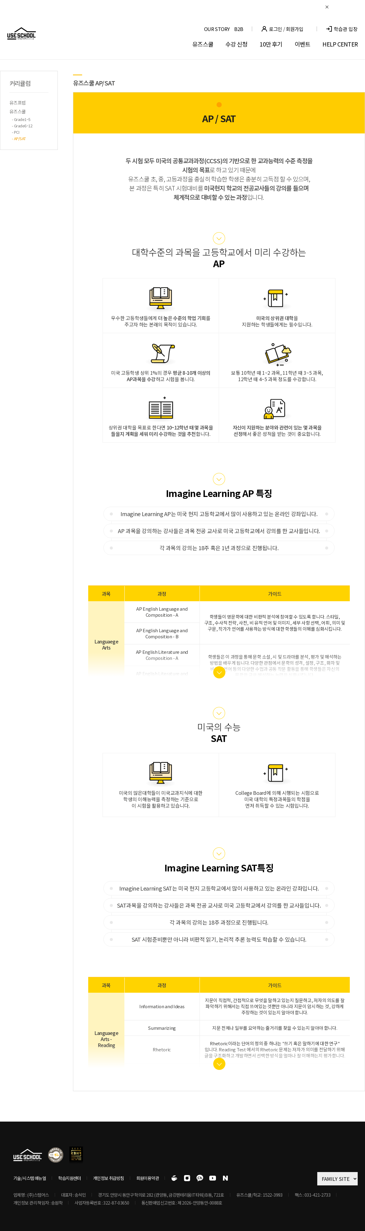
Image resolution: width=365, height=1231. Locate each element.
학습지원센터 (69, 1178)
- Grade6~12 (22, 126)
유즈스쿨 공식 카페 (174, 1178)
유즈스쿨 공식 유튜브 (212, 1178)
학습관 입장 (346, 29)
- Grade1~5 (21, 119)
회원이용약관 (147, 1178)
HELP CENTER (340, 44)
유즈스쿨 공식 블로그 (225, 1178)
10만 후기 (270, 44)
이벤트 (303, 44)
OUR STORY (217, 29)
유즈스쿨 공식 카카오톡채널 (199, 1178)
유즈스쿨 (202, 44)
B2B (238, 29)
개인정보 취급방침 (108, 1178)
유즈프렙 (17, 102)
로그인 (275, 29)
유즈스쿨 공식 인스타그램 (187, 1178)
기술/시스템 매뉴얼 (29, 1178)
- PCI (15, 132)
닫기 (326, 7)
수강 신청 (236, 44)
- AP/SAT (19, 138)
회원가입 (294, 29)
